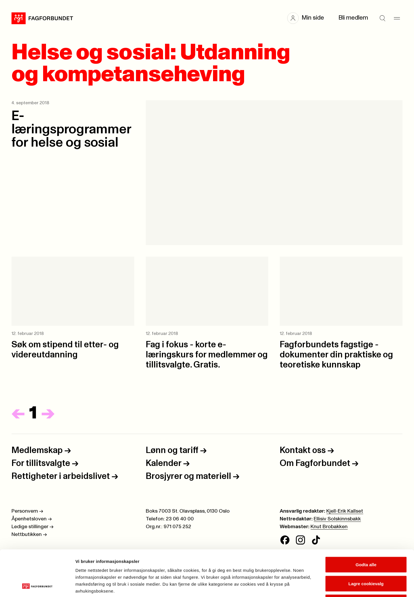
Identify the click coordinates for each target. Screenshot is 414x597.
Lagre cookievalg (366, 540)
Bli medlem (353, 18)
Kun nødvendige (366, 559)
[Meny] (396, 18)
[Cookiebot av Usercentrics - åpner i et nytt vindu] (37, 585)
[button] (308, 18)
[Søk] (382, 18)
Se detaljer (309, 585)
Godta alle (366, 521)
